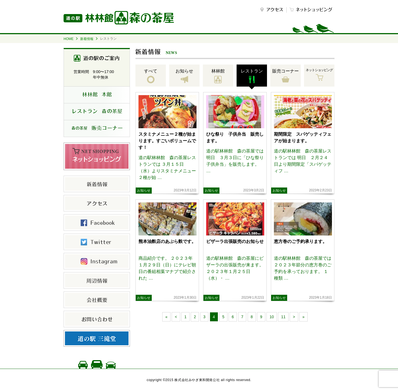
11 (283, 317)
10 (271, 317)
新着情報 (86, 39)
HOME (69, 39)
